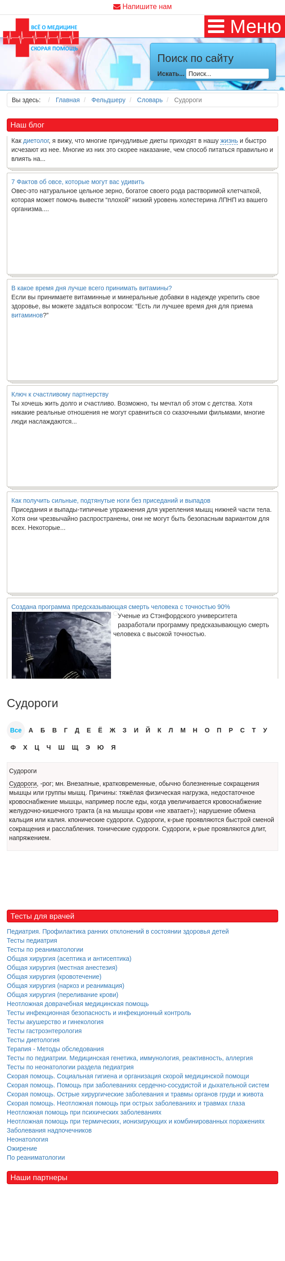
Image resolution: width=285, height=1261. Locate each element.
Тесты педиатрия (32, 940)
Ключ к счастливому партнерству (60, 396)
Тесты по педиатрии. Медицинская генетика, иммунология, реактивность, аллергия (130, 1058)
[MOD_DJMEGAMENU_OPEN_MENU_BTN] (244, 26)
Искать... (170, 73)
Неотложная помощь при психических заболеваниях (84, 1112)
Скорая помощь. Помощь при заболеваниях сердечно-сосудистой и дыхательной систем (138, 1085)
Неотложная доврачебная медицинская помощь (78, 1003)
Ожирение (22, 1148)
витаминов (27, 317)
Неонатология (27, 1139)
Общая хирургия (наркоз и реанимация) (65, 985)
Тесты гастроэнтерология (44, 1030)
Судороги (23, 771)
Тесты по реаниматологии (45, 949)
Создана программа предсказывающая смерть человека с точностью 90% (120, 609)
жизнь (229, 142)
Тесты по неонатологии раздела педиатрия (70, 1067)
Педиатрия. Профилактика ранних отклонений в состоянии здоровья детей (118, 931)
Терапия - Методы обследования (55, 1049)
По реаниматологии (36, 1157)
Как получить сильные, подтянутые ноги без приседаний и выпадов (110, 502)
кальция (21, 819)
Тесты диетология (33, 1040)
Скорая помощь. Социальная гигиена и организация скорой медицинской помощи (128, 1076)
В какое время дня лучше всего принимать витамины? (91, 290)
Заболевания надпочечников (49, 1130)
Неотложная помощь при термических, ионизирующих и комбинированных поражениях (136, 1121)
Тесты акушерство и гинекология (55, 1021)
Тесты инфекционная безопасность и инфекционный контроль (99, 1012)
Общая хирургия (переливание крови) (62, 994)
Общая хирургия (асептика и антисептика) (69, 958)
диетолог (36, 142)
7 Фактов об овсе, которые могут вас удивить (78, 184)
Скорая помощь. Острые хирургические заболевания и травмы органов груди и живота (135, 1094)
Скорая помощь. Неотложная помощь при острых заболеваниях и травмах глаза (126, 1103)
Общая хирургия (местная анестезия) (62, 967)
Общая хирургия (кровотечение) (54, 976)
